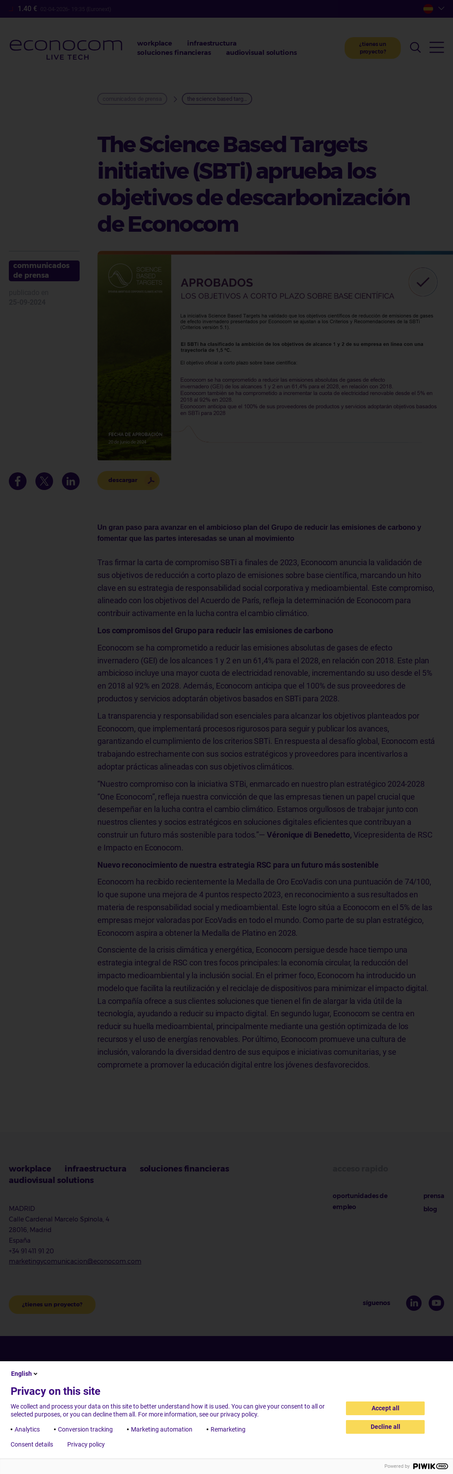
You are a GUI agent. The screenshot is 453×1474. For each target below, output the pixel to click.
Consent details (32, 1444)
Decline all (385, 1426)
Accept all (385, 1408)
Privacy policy (86, 1444)
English (25, 1373)
